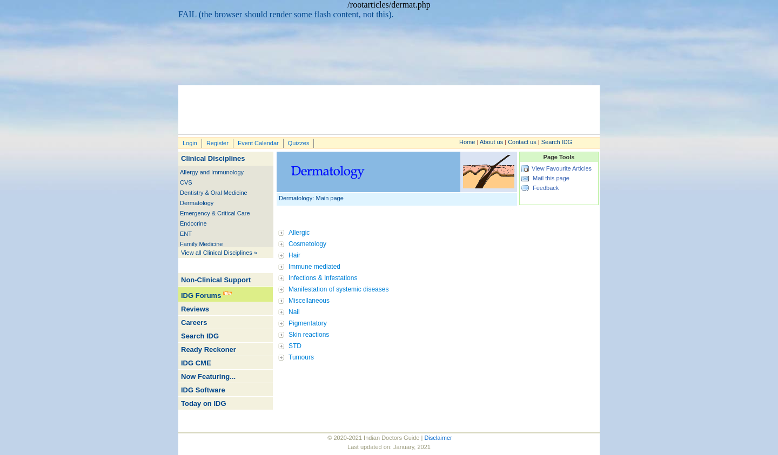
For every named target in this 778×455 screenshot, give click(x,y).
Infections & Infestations (323, 278)
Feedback (546, 188)
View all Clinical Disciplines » (219, 252)
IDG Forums (201, 295)
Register (217, 143)
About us (491, 142)
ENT (186, 233)
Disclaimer (438, 437)
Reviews (195, 309)
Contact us (522, 142)
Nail (294, 312)
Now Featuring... (208, 376)
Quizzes (299, 143)
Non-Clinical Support (216, 280)
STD (295, 346)
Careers (194, 322)
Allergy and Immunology (212, 172)
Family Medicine (201, 244)
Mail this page (551, 178)
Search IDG (556, 142)
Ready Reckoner (208, 349)
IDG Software (203, 390)
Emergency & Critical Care (215, 213)
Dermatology (196, 203)
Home (467, 142)
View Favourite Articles (562, 168)
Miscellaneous (309, 300)
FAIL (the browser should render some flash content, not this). (286, 14)
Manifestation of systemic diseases (338, 289)
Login (190, 143)
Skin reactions (309, 334)
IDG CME (196, 363)
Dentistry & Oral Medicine (213, 192)
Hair (294, 255)
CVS (186, 182)
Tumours (301, 357)
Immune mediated (314, 266)
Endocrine (193, 223)
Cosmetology (307, 244)
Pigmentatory (308, 323)
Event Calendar (258, 143)
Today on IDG (203, 403)
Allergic (299, 232)
